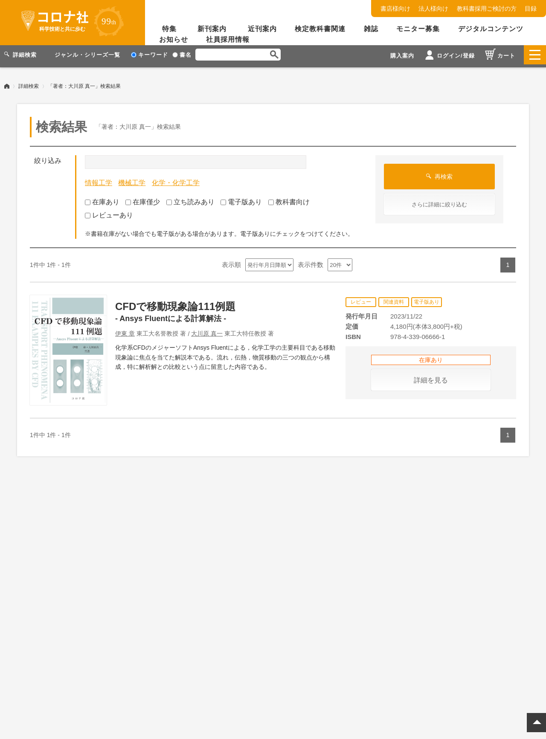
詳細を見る (431, 377)
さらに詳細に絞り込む (439, 201)
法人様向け (433, 8)
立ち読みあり (190, 199)
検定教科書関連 (320, 28)
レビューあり (109, 212)
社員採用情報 (228, 39)
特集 (169, 28)
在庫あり (102, 199)
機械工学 (131, 179)
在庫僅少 (142, 199)
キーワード (149, 55)
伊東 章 (125, 330)
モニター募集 (418, 28)
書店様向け (395, 8)
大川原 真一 (207, 330)
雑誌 (371, 28)
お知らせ (173, 39)
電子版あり (241, 199)
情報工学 (98, 179)
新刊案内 (212, 28)
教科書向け (289, 199)
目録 (531, 8)
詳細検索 (28, 83)
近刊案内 (262, 28)
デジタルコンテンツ (490, 28)
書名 (182, 55)
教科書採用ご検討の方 (487, 8)
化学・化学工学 (176, 179)
